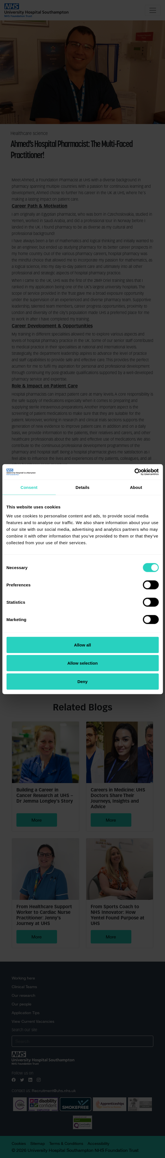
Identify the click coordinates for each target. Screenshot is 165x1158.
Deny (82, 681)
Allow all (82, 644)
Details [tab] (83, 487)
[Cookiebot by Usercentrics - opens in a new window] (134, 471)
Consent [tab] (29, 487)
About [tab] (136, 487)
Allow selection (82, 663)
